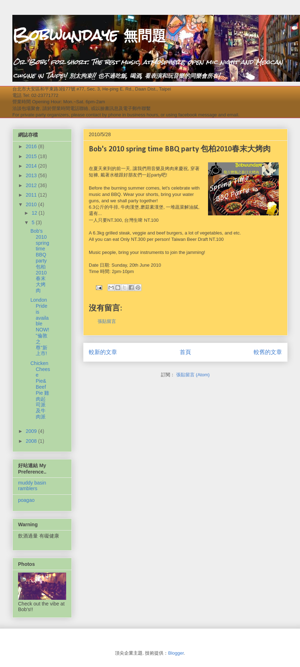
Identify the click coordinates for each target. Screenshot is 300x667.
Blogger (176, 653)
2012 (32, 185)
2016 (32, 146)
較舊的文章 (268, 352)
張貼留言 (107, 321)
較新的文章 (103, 352)
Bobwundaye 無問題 (89, 35)
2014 (32, 166)
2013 (32, 175)
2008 (32, 441)
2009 (32, 431)
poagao (26, 500)
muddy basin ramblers (32, 486)
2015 (32, 156)
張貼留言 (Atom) (193, 374)
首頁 (185, 352)
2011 (32, 195)
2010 (32, 204)
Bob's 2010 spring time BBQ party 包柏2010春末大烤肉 (39, 260)
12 (34, 213)
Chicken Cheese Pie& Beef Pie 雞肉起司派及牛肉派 (40, 389)
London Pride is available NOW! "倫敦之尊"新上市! (39, 326)
